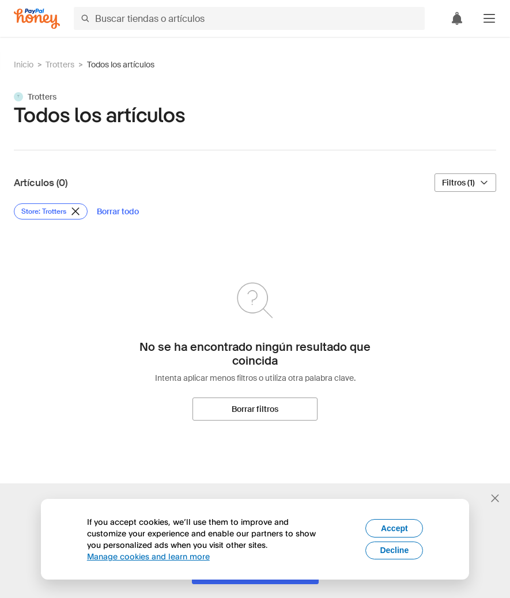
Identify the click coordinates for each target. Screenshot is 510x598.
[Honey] (37, 19)
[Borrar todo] (118, 211)
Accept (394, 528)
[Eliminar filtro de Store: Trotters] (51, 211)
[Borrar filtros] (255, 409)
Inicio (23, 64)
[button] (489, 18)
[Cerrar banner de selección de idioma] (495, 498)
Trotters (60, 64)
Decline (394, 550)
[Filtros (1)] (465, 182)
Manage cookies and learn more (148, 556)
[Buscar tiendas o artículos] (249, 18)
